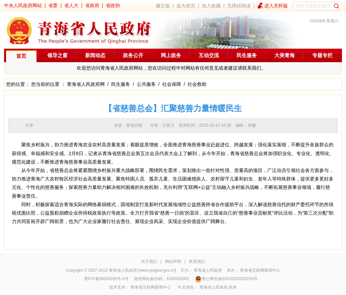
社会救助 (197, 84)
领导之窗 (57, 55)
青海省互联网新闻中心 (260, 270)
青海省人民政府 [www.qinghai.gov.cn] (142, 270)
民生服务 (247, 55)
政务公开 (133, 55)
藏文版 (163, 5)
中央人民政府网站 (23, 5)
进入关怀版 (276, 5)
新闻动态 (95, 55)
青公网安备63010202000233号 (226, 278)
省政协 (113, 5)
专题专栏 (322, 55)
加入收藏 (211, 5)
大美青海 (284, 55)
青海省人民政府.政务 (218, 287)
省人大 (71, 5)
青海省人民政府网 (86, 84)
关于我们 (149, 261)
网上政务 (171, 55)
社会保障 (171, 84)
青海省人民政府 (208, 270)
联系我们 (197, 261)
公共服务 (146, 84)
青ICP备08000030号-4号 (106, 278)
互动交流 (209, 55)
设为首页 (185, 5)
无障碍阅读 (239, 5)
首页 (21, 56)
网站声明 (173, 261)
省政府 (92, 5)
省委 (53, 5)
